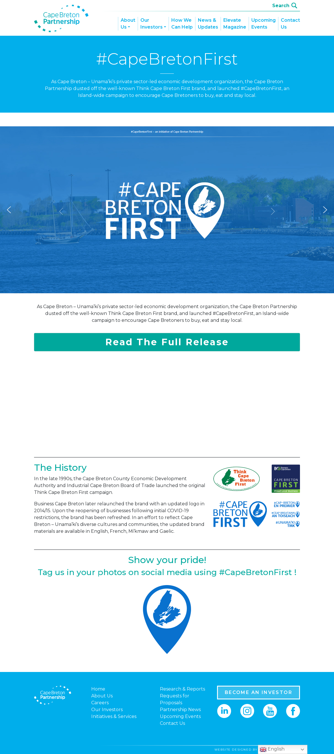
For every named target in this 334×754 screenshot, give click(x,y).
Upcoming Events (263, 23)
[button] (8, 209)
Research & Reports (182, 689)
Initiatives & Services (113, 716)
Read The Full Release (167, 342)
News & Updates (208, 23)
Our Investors (151, 23)
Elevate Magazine (234, 23)
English (272, 749)
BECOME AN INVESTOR (258, 692)
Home (98, 689)
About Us (128, 23)
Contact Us (290, 23)
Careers (100, 702)
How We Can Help (182, 23)
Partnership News (180, 709)
